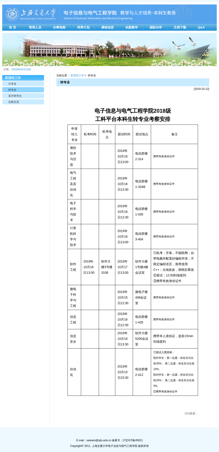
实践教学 (131, 27)
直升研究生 (15, 95)
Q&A (201, 27)
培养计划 (83, 27)
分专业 (12, 83)
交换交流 (13, 101)
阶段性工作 (77, 75)
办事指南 (59, 27)
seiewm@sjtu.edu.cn (98, 440)
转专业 (12, 89)
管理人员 (35, 27)
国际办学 (156, 27)
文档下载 (180, 27)
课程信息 (107, 27)
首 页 (12, 27)
